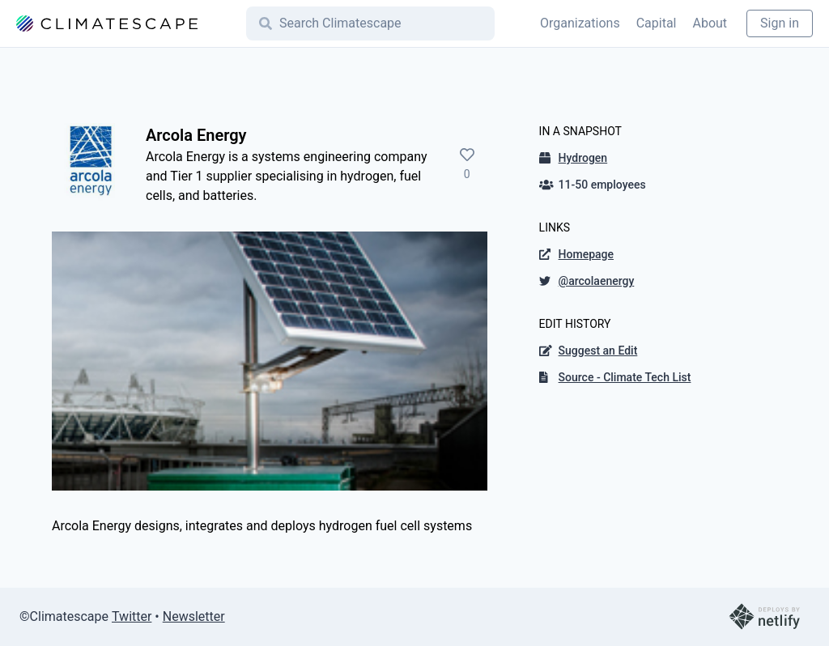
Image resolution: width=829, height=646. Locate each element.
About (709, 23)
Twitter (131, 616)
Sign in (779, 23)
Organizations (580, 23)
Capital (656, 23)
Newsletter (194, 616)
